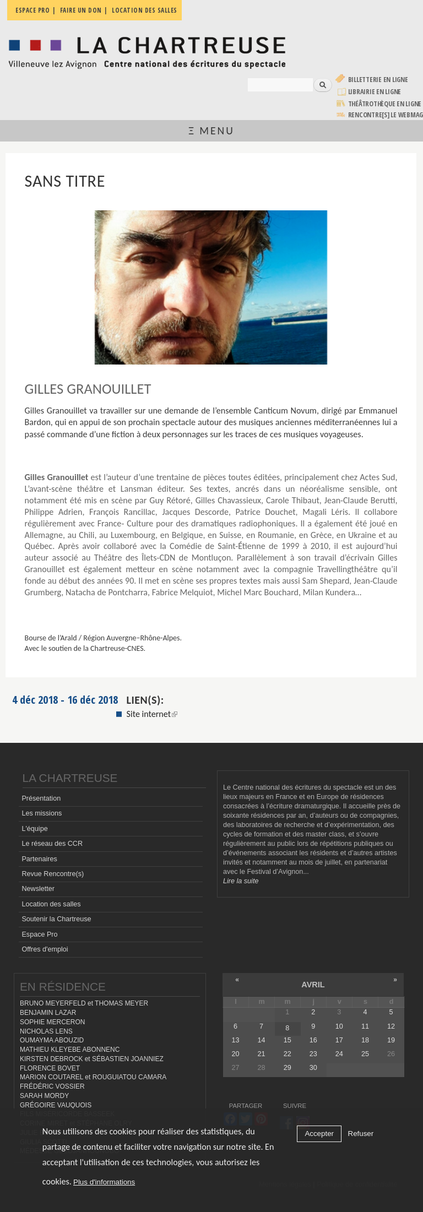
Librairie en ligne (375, 91)
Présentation (41, 798)
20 (236, 1054)
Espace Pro (39, 934)
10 (339, 1026)
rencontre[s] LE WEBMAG (386, 114)
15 (287, 1040)
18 (365, 1040)
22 (287, 1054)
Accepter (319, 1133)
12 (391, 1026)
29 (287, 1068)
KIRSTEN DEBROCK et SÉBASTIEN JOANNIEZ (92, 1059)
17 (339, 1040)
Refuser (361, 1133)
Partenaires (39, 859)
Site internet (152, 714)
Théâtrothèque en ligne (385, 103)
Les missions (41, 813)
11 (365, 1026)
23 (313, 1054)
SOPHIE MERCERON (52, 1022)
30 (313, 1068)
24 (339, 1054)
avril (312, 984)
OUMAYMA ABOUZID (52, 1040)
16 (313, 1040)
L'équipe (34, 829)
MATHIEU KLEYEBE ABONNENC (70, 1049)
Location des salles (50, 904)
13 (236, 1040)
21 (261, 1054)
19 (391, 1040)
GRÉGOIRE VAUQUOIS (55, 1105)
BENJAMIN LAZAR (48, 1013)
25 (365, 1054)
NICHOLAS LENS (46, 1031)
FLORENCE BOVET (50, 1068)
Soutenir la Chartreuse (56, 919)
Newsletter (38, 889)
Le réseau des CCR (52, 843)
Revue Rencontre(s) (52, 874)
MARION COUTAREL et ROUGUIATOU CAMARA (93, 1077)
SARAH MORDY (44, 1096)
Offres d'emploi (44, 949)
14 (261, 1040)
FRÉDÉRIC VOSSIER (52, 1086)
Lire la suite (240, 881)
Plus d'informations (104, 1182)
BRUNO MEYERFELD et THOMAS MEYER (84, 1003)
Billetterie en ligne (378, 79)
